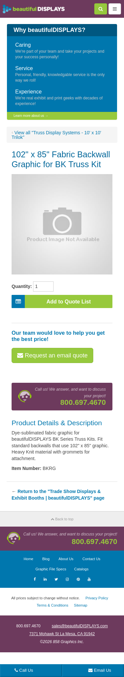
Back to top (62, 519)
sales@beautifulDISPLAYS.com (80, 626)
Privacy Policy (96, 598)
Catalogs (81, 569)
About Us (66, 559)
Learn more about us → (31, 115)
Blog (46, 559)
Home (28, 559)
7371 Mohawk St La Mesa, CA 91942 (62, 634)
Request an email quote (52, 355)
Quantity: (22, 286)
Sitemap (80, 605)
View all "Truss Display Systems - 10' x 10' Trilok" (56, 135)
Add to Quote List (51, 301)
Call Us (24, 670)
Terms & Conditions (52, 605)
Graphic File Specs (50, 569)
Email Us (99, 670)
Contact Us (91, 559)
